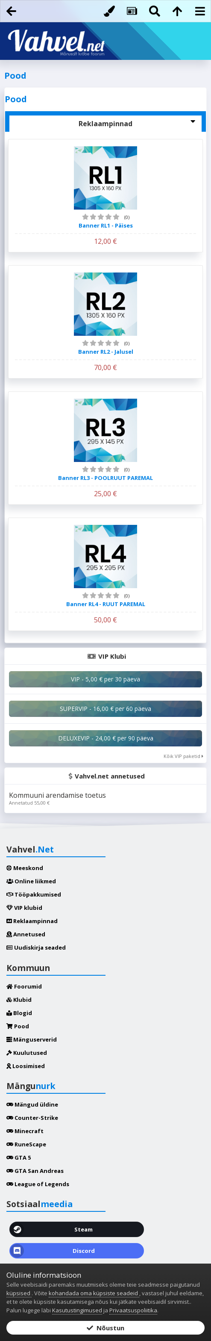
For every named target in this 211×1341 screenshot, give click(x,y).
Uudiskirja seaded (36, 947)
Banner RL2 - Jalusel (105, 351)
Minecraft (25, 1131)
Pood (17, 1026)
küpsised (19, 1293)
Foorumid (24, 986)
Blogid (19, 1013)
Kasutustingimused (77, 1310)
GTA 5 (18, 1157)
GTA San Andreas (35, 1171)
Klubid (19, 1000)
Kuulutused (26, 1053)
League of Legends (37, 1184)
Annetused (25, 934)
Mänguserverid (31, 1039)
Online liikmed (31, 881)
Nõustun (105, 1327)
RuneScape (26, 1144)
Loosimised (25, 1066)
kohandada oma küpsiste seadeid (94, 1293)
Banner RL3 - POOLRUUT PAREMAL (105, 478)
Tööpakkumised (33, 894)
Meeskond (24, 868)
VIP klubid (24, 908)
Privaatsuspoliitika (133, 1310)
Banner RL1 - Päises (106, 225)
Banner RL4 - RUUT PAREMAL (105, 604)
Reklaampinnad (32, 921)
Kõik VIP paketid (183, 756)
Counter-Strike (32, 1118)
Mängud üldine (32, 1104)
